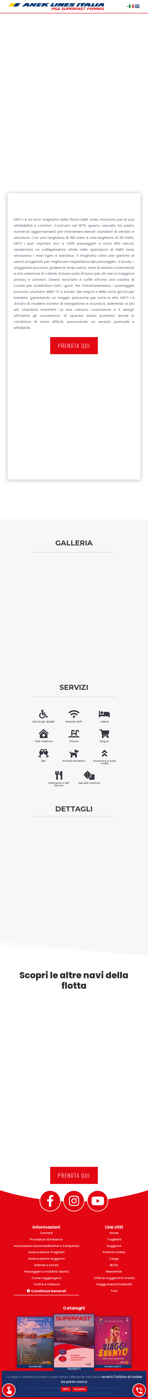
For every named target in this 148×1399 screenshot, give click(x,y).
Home (113, 1233)
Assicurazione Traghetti (46, 1252)
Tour (114, 1291)
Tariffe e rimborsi (46, 1284)
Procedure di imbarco (46, 1239)
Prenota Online (114, 1252)
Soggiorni (114, 1246)
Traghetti (114, 1239)
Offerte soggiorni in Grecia (114, 1278)
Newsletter (114, 1271)
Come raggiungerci (46, 1278)
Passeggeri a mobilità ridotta (46, 1271)
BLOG (114, 1265)
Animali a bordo (46, 1265)
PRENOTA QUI (74, 345)
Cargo (114, 1259)
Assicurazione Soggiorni (46, 1259)
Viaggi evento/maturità (114, 1284)
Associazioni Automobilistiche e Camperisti (46, 1246)
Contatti (46, 1233)
